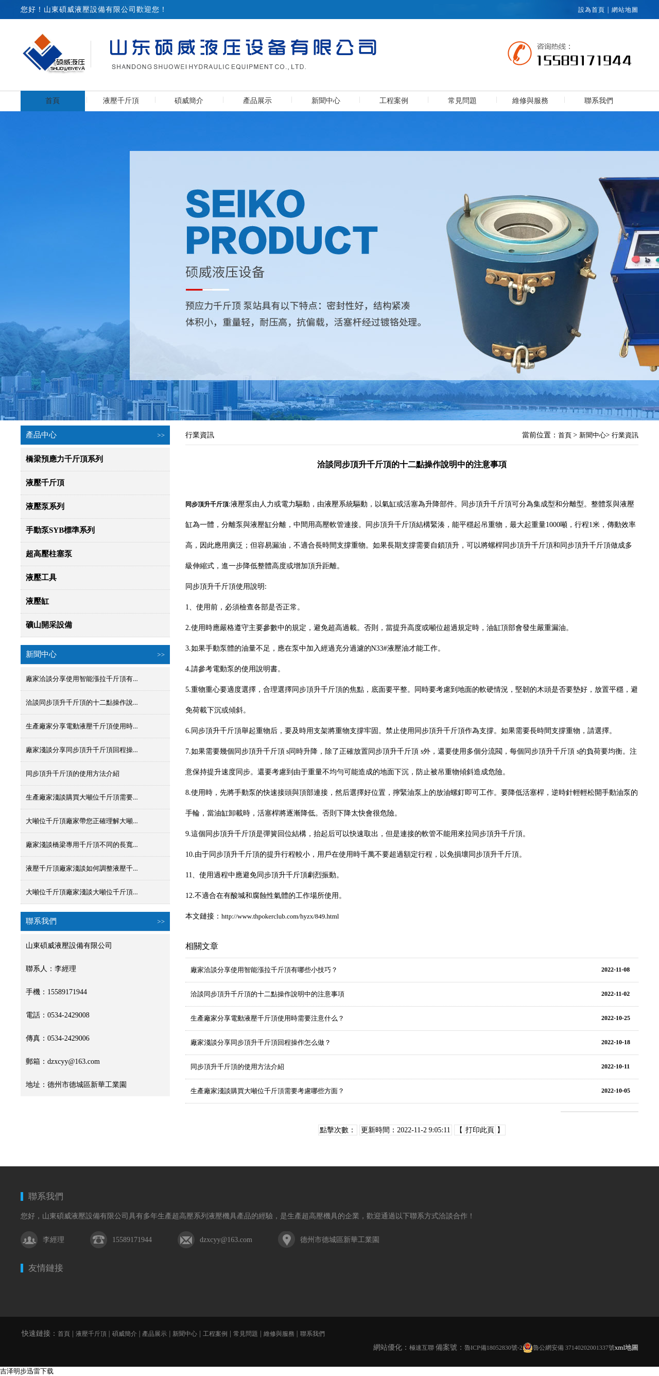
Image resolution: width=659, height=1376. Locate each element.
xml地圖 (626, 1347)
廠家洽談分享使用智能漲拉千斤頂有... (82, 679)
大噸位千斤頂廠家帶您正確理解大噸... (82, 821)
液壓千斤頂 (121, 101)
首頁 (52, 101)
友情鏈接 (45, 1268)
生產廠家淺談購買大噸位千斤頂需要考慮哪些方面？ (267, 1091)
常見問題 (462, 101)
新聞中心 (325, 101)
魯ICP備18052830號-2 (493, 1347)
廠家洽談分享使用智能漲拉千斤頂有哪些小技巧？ (264, 970)
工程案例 (393, 101)
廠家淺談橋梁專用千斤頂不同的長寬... (82, 844)
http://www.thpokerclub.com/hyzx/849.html (280, 916)
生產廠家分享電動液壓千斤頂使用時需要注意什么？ (267, 1018)
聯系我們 (598, 101)
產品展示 (257, 101)
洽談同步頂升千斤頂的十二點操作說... (82, 702)
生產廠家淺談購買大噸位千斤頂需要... (82, 797)
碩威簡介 (189, 101)
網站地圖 (625, 9)
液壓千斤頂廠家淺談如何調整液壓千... (82, 868)
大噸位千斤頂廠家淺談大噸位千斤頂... (82, 892)
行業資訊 (625, 435)
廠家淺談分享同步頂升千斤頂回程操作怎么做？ (260, 1042)
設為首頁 (591, 9)
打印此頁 (479, 1130)
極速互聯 (421, 1347)
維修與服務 (530, 101)
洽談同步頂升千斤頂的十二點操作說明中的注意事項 (267, 994)
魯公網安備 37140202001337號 (569, 1348)
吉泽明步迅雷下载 (27, 1371)
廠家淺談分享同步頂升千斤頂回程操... (82, 750)
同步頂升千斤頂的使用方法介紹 (72, 773)
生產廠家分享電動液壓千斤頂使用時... (82, 726)
